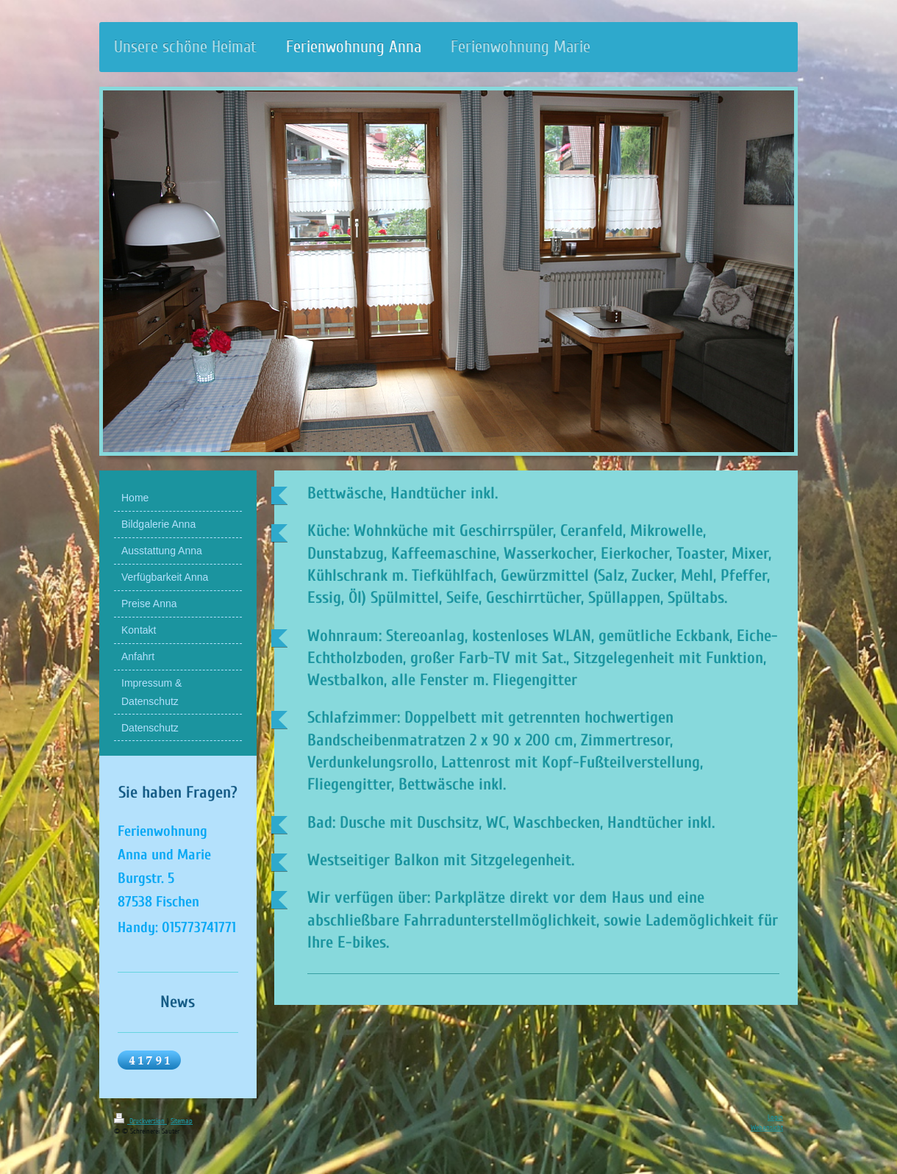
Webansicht (767, 1127)
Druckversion (140, 1121)
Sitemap (182, 1121)
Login (775, 1117)
